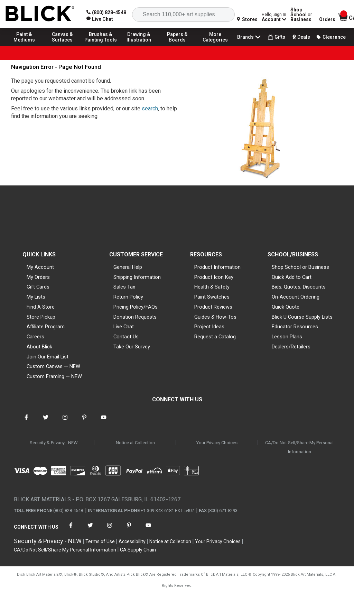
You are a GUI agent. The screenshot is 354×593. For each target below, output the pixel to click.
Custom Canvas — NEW (53, 366)
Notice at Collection (135, 442)
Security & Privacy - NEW (54, 442)
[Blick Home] (40, 14)
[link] (99, 19)
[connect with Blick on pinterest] (84, 421)
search (150, 108)
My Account (40, 267)
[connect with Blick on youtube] (104, 421)
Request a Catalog (215, 337)
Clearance (331, 37)
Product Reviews (213, 307)
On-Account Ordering (295, 297)
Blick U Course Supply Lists (302, 317)
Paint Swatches (212, 297)
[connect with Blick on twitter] (46, 421)
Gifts (276, 37)
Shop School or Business (300, 267)
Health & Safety (212, 287)
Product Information (217, 267)
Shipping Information (137, 277)
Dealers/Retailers (291, 347)
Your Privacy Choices (216, 442)
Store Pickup (41, 317)
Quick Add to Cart (291, 277)
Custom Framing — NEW (54, 376)
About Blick (39, 347)
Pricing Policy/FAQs (135, 307)
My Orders (38, 277)
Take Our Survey (131, 347)
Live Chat (123, 326)
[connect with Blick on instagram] (65, 421)
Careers (35, 337)
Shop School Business (301, 14)
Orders (327, 19)
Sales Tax (124, 287)
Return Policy (128, 297)
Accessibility (132, 541)
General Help (127, 267)
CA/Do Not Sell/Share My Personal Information (299, 447)
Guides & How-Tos (215, 317)
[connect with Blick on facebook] (26, 421)
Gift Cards (38, 287)
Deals (300, 37)
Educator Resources (295, 326)
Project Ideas (209, 326)
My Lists (36, 297)
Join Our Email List (47, 357)
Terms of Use (100, 541)
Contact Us (126, 337)
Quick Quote (285, 307)
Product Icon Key (213, 277)
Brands (249, 37)
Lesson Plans (287, 337)
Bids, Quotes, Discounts (299, 287)
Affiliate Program (46, 326)
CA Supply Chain (138, 550)
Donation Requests (135, 317)
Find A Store (41, 307)
